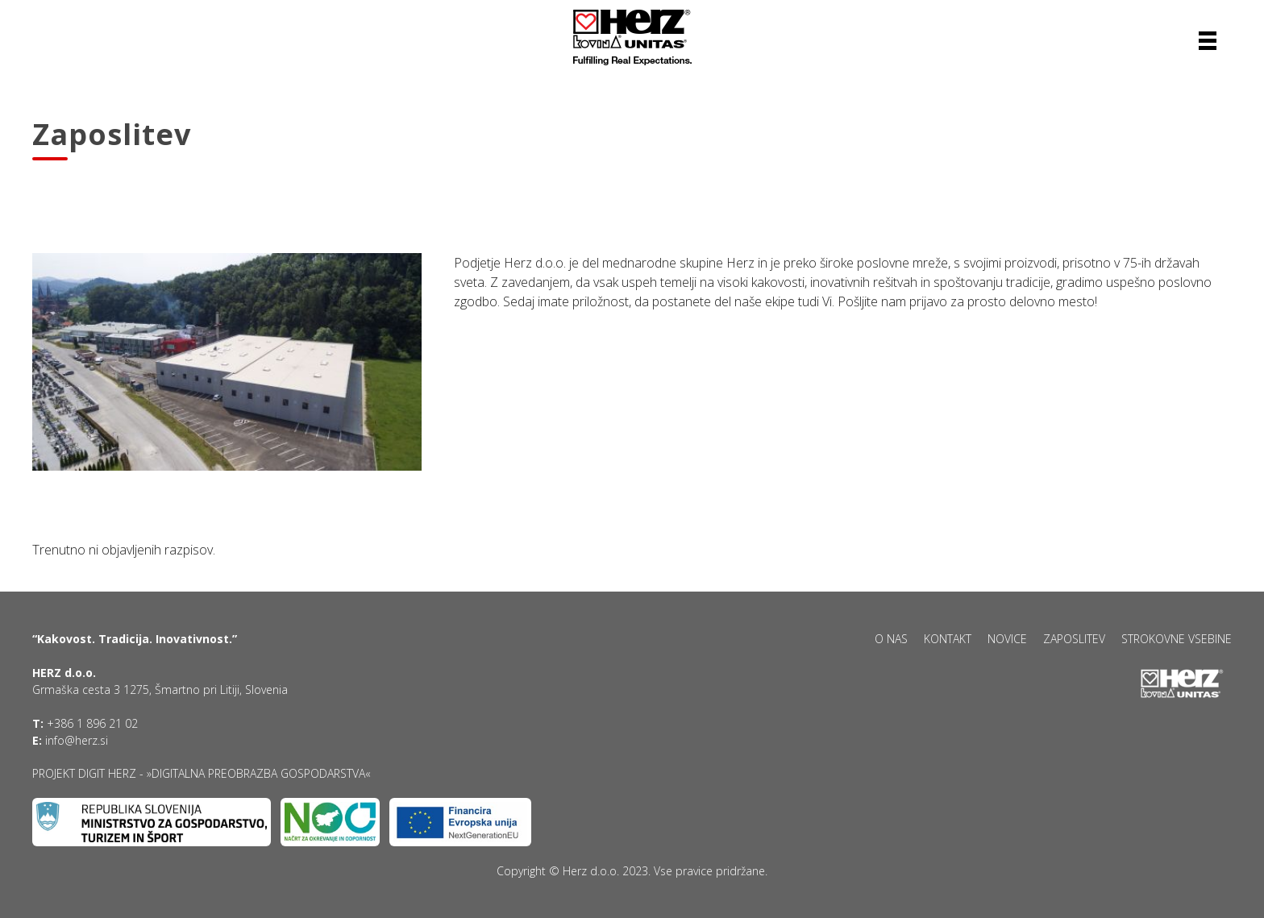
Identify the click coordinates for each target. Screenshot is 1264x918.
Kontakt (947, 638)
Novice (1007, 638)
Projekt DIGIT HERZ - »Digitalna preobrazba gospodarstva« (201, 773)
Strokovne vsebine (1176, 638)
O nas (891, 638)
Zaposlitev (1074, 638)
